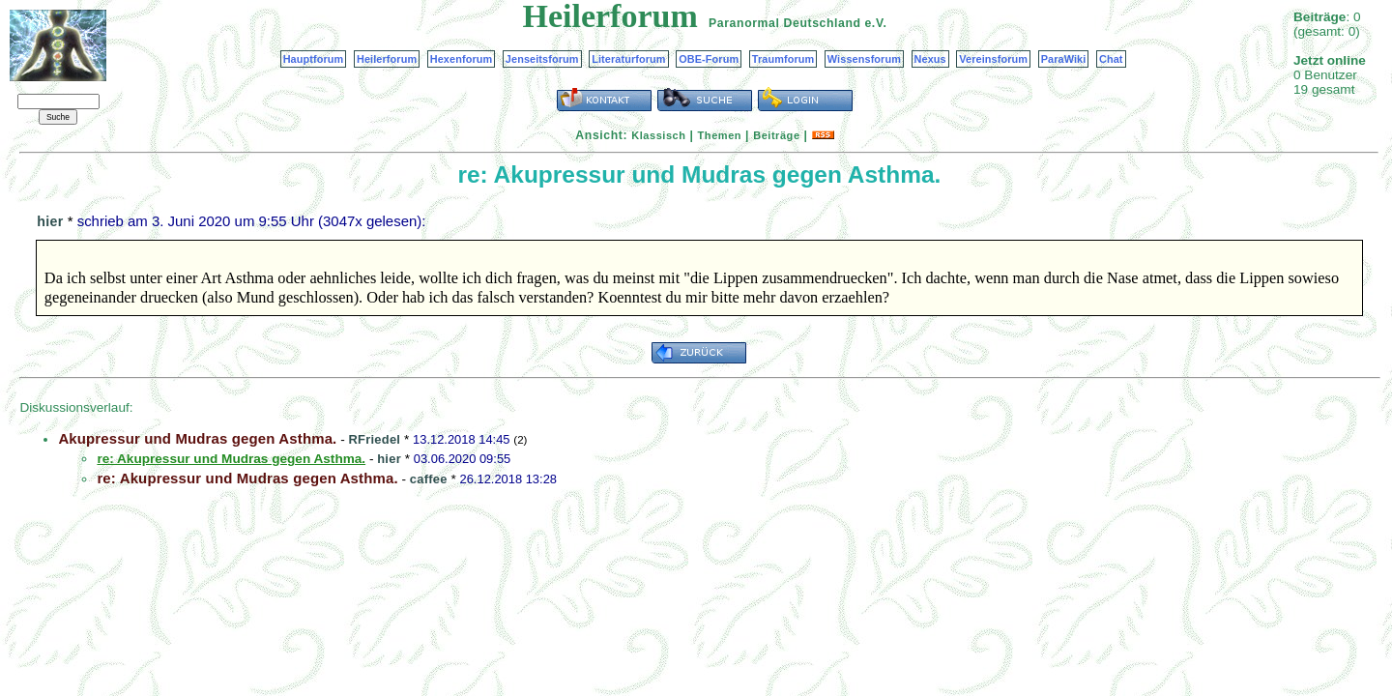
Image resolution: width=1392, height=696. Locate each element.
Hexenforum (461, 59)
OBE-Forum (709, 59)
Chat (1111, 59)
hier (50, 221)
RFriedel (375, 439)
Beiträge (776, 135)
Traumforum (783, 59)
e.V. (875, 23)
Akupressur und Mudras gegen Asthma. (197, 438)
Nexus (930, 59)
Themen (719, 135)
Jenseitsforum (542, 59)
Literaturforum (628, 59)
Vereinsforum (993, 59)
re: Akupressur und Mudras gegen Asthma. (247, 478)
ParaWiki (1064, 59)
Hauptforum (313, 59)
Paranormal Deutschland (785, 23)
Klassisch (658, 135)
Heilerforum (387, 59)
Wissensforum (864, 59)
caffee (429, 479)
